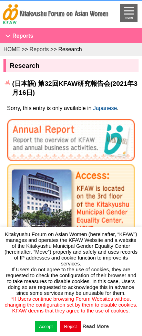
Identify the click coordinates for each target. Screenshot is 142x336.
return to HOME (55, 16)
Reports (22, 36)
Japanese (105, 108)
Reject (70, 326)
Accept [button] (46, 326)
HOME (11, 49)
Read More (95, 326)
